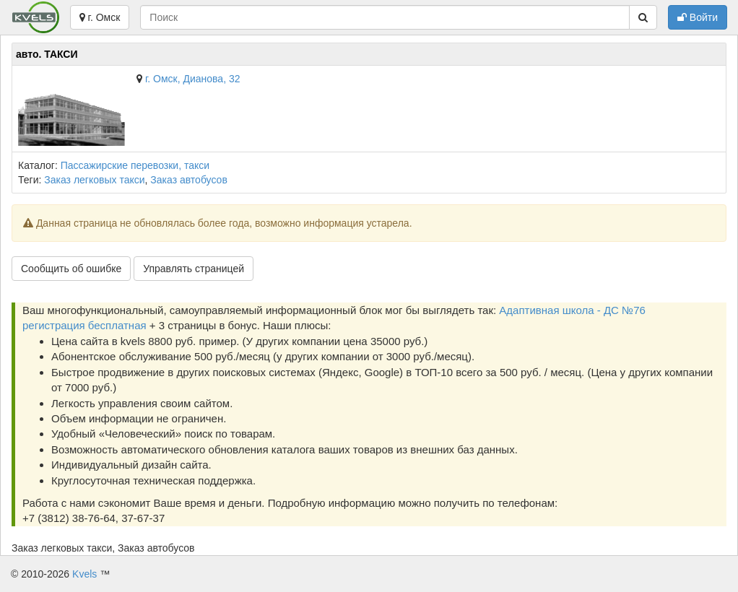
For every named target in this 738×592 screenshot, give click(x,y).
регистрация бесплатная (84, 325)
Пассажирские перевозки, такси (135, 165)
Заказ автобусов (188, 180)
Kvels (84, 574)
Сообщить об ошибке (71, 268)
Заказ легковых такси (94, 180)
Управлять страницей (193, 268)
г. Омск (100, 17)
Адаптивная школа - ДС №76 (572, 310)
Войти (697, 17)
